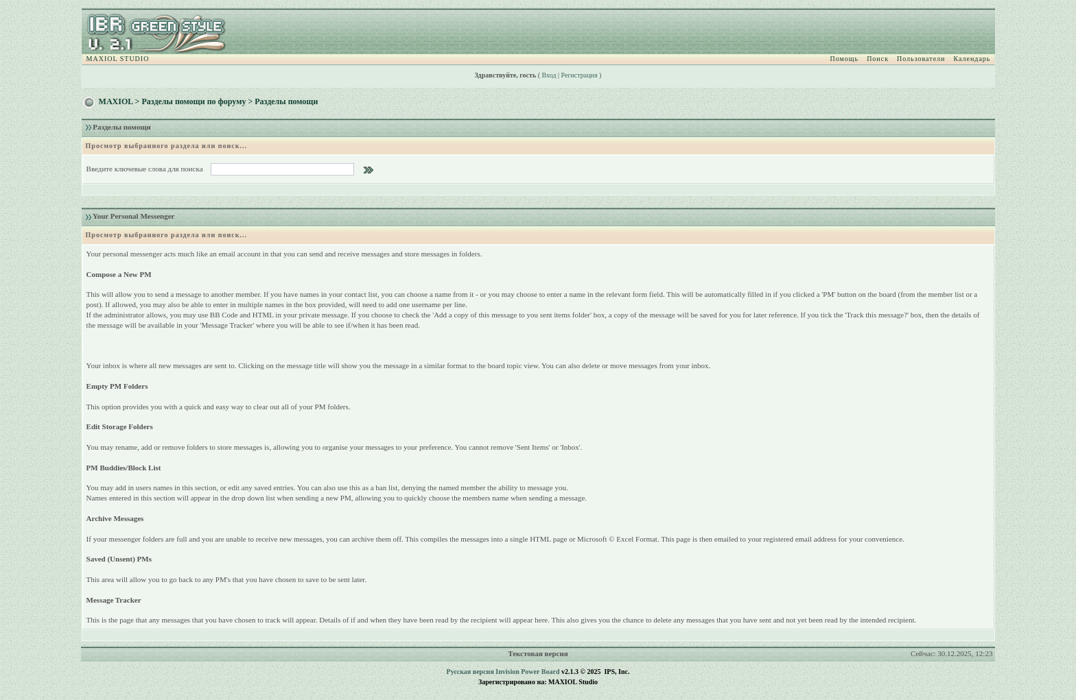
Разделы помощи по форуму (193, 101)
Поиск (878, 58)
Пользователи (921, 58)
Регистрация (579, 75)
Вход (549, 75)
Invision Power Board (527, 671)
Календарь (971, 58)
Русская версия (470, 671)
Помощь (844, 58)
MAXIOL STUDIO (118, 58)
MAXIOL (116, 101)
